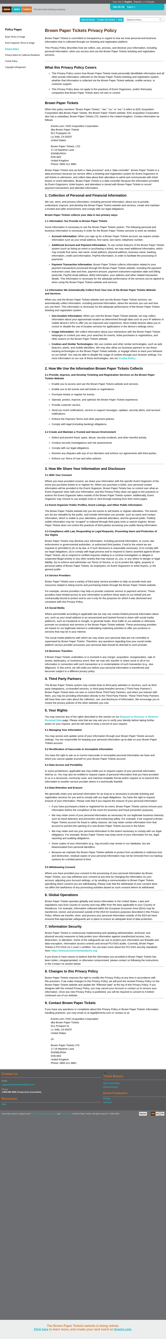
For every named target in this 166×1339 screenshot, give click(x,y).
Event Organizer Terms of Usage (20, 43)
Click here (41, 1329)
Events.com (122, 1329)
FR (162, 1114)
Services (107, 1102)
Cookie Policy (11, 61)
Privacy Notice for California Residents (22, 55)
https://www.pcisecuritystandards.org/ (74, 950)
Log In (130, 7)
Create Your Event (106, 20)
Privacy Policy (12, 49)
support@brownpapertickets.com (18, 1084)
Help (120, 20)
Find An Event (88, 20)
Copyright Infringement (15, 67)
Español (138, 2)
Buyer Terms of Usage (15, 37)
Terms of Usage (37, 1114)
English (128, 2)
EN (153, 1114)
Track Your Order (111, 1083)
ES (157, 1114)
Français (150, 2)
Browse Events (110, 1087)
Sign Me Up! (119, 7)
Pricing (106, 1098)
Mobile (143, 1114)
